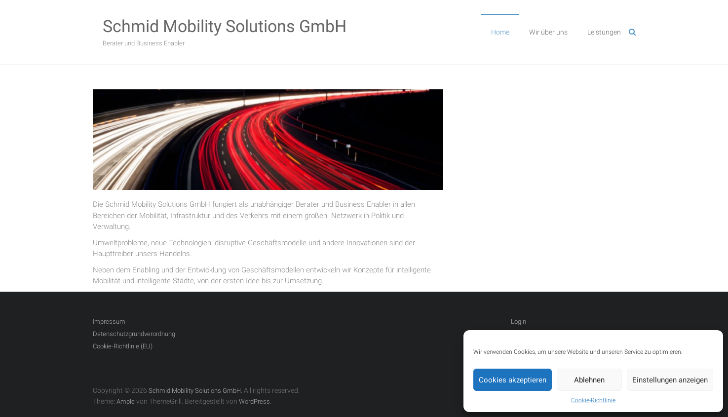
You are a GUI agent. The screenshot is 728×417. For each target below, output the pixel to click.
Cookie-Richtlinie (593, 400)
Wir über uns (548, 32)
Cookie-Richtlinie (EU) (123, 346)
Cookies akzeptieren (512, 380)
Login (518, 321)
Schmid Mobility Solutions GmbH (224, 26)
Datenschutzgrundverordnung (134, 334)
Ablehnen (589, 380)
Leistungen (604, 32)
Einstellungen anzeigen (670, 380)
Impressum (109, 321)
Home (500, 32)
